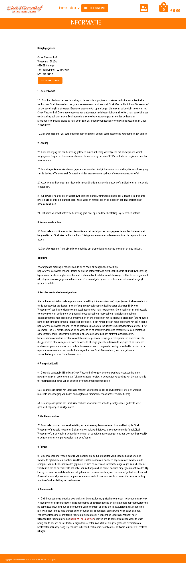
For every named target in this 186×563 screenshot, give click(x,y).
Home (63, 8)
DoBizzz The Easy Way (82, 518)
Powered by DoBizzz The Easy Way (44, 560)
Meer (73, 8)
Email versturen (50, 80)
